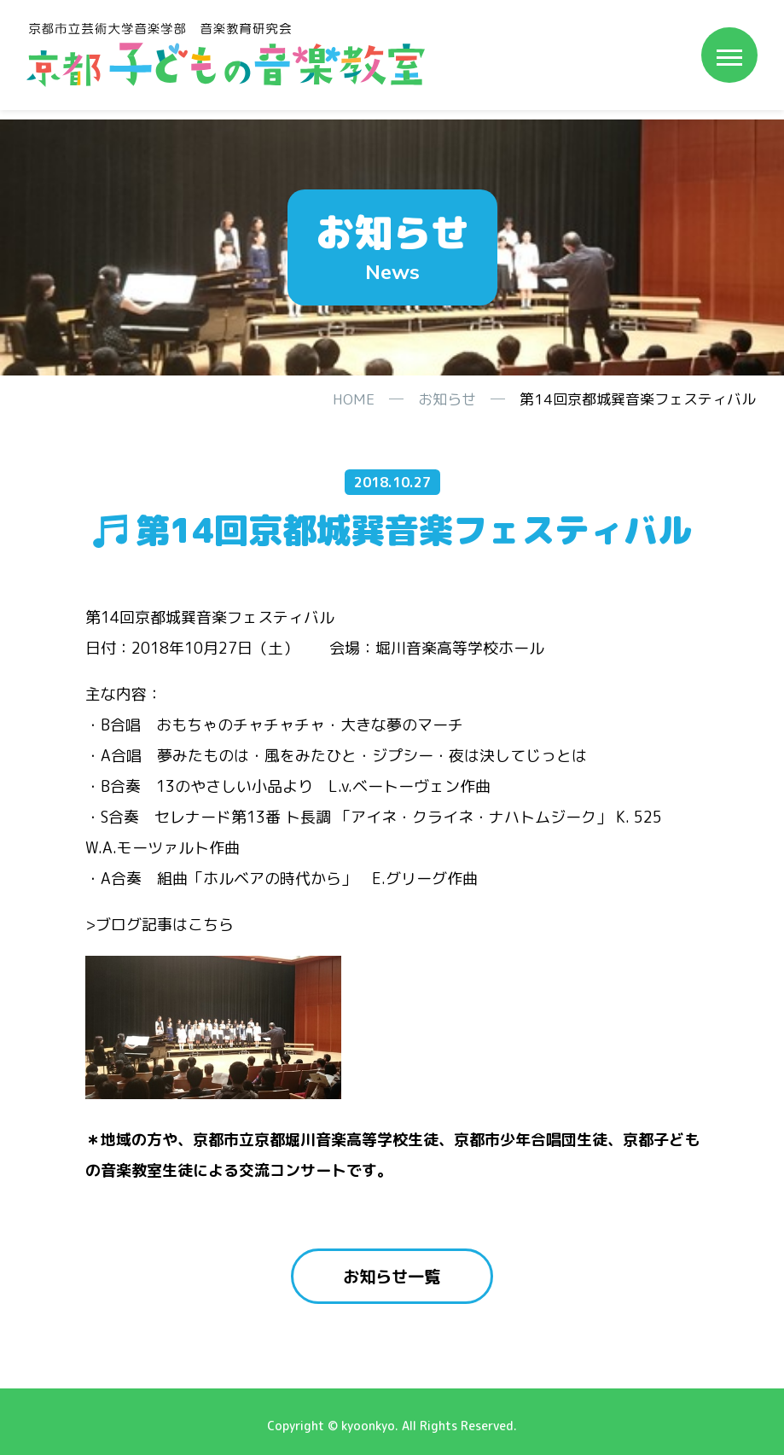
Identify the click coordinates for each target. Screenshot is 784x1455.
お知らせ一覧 (392, 1277)
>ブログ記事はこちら (159, 924)
